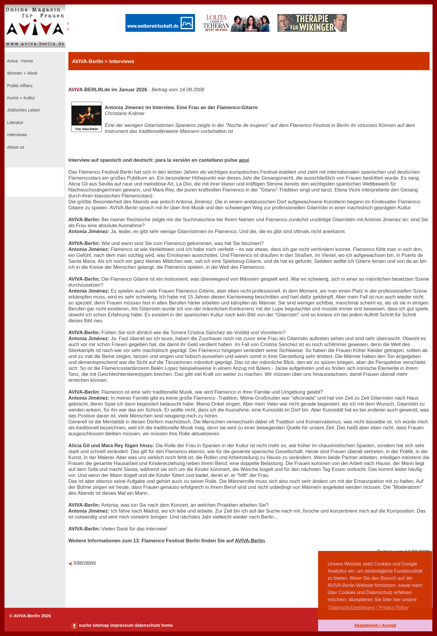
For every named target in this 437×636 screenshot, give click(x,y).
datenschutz (147, 625)
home (167, 625)
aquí (244, 160)
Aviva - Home (19, 61)
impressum (121, 625)
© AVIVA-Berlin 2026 (30, 615)
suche (85, 625)
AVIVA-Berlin (250, 541)
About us (15, 147)
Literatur (14, 122)
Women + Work (21, 73)
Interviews (16, 134)
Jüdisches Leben (23, 110)
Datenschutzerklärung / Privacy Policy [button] (368, 607)
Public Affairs (19, 85)
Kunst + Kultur (20, 97)
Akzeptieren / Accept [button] (375, 625)
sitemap (100, 625)
